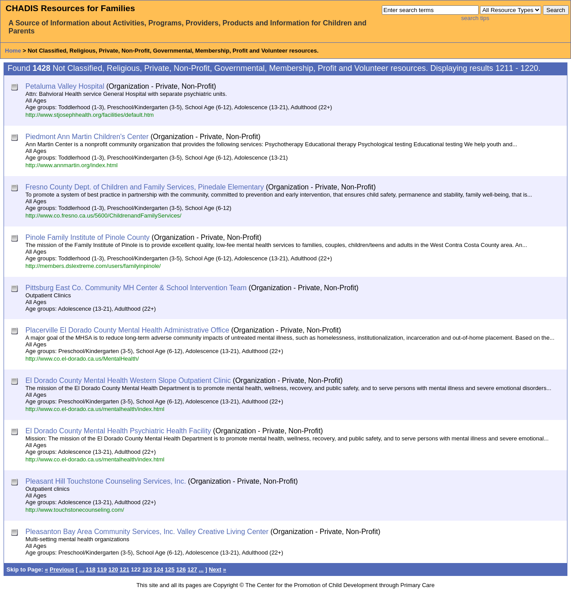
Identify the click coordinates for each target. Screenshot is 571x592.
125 (170, 569)
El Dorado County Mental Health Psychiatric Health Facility (118, 431)
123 (147, 569)
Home (13, 50)
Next (215, 569)
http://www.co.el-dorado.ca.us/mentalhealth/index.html (94, 409)
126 (181, 569)
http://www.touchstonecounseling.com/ (74, 509)
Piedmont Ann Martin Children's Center (87, 136)
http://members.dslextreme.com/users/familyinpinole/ (93, 266)
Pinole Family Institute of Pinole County (87, 237)
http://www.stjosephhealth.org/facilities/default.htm (89, 114)
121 (124, 569)
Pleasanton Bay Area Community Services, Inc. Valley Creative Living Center (147, 531)
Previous (62, 569)
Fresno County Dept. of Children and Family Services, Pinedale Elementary (144, 187)
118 (90, 569)
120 (113, 569)
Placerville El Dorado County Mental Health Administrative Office (127, 330)
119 (102, 569)
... (81, 569)
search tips (475, 18)
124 (158, 569)
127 (192, 569)
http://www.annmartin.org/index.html (71, 165)
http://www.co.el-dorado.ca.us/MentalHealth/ (82, 358)
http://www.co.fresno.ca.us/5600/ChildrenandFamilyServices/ (103, 215)
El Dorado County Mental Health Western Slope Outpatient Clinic (128, 380)
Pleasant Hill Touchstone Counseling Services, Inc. (105, 481)
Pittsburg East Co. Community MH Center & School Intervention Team (136, 288)
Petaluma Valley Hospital (64, 86)
